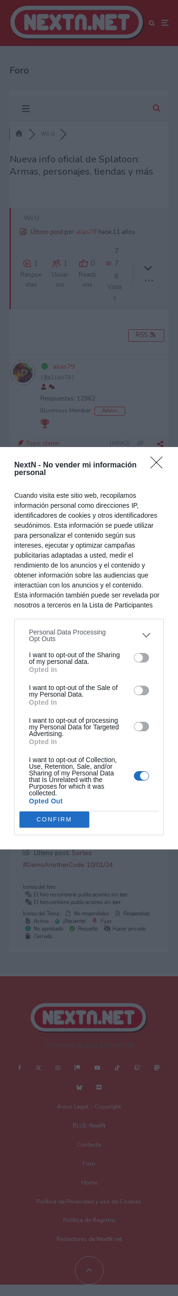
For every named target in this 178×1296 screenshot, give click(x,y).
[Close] (159, 466)
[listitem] (89, 635)
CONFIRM (54, 819)
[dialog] (89, 648)
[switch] (141, 657)
